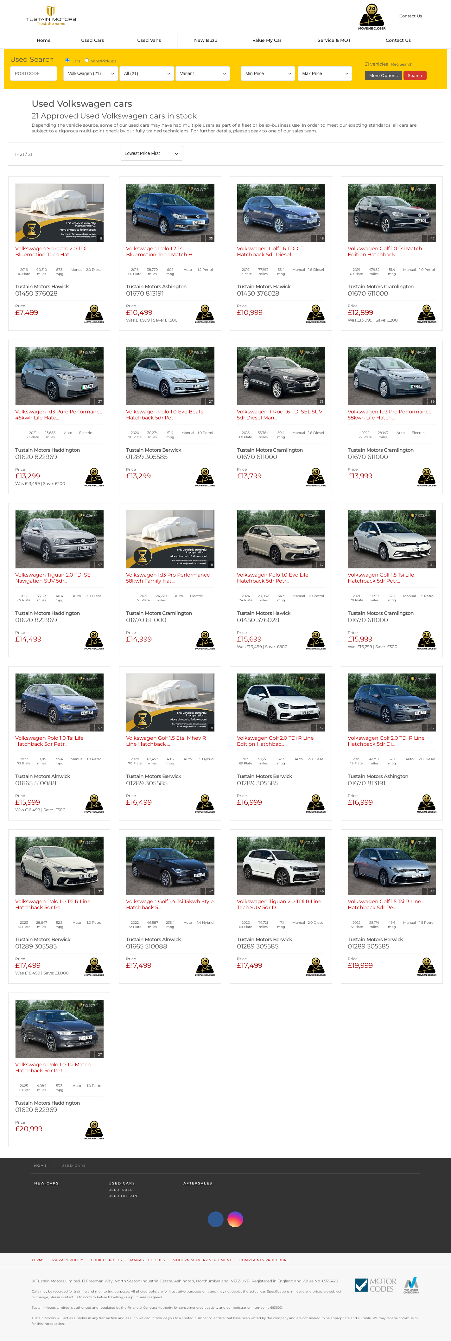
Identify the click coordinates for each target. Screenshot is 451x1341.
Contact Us (398, 40)
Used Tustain (123, 1195)
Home (44, 40)
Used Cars (92, 40)
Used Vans (149, 40)
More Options (383, 75)
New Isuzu (205, 40)
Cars (72, 60)
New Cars (46, 1183)
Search (415, 75)
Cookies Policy (107, 1260)
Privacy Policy (67, 1260)
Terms (38, 1260)
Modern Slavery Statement (202, 1260)
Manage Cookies (147, 1260)
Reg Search (402, 64)
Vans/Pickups (100, 60)
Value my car (267, 40)
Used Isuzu (121, 1189)
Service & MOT (334, 40)
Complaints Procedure (264, 1260)
